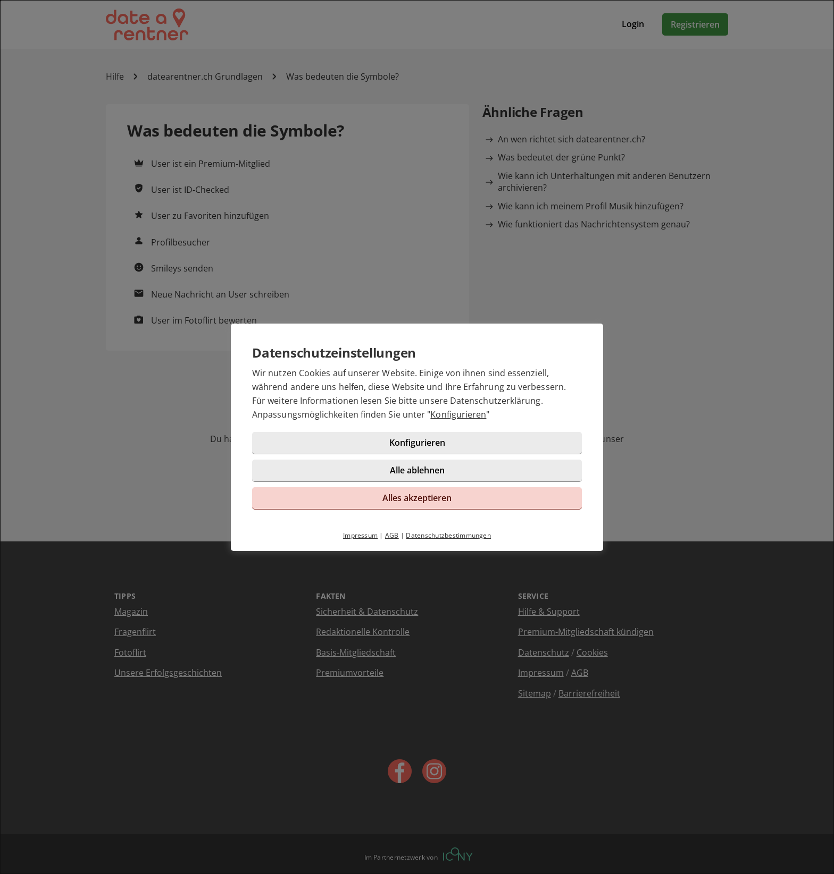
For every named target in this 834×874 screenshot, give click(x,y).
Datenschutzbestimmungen (448, 535)
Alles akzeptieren (417, 498)
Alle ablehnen (417, 470)
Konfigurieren (458, 414)
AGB (392, 535)
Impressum (360, 535)
